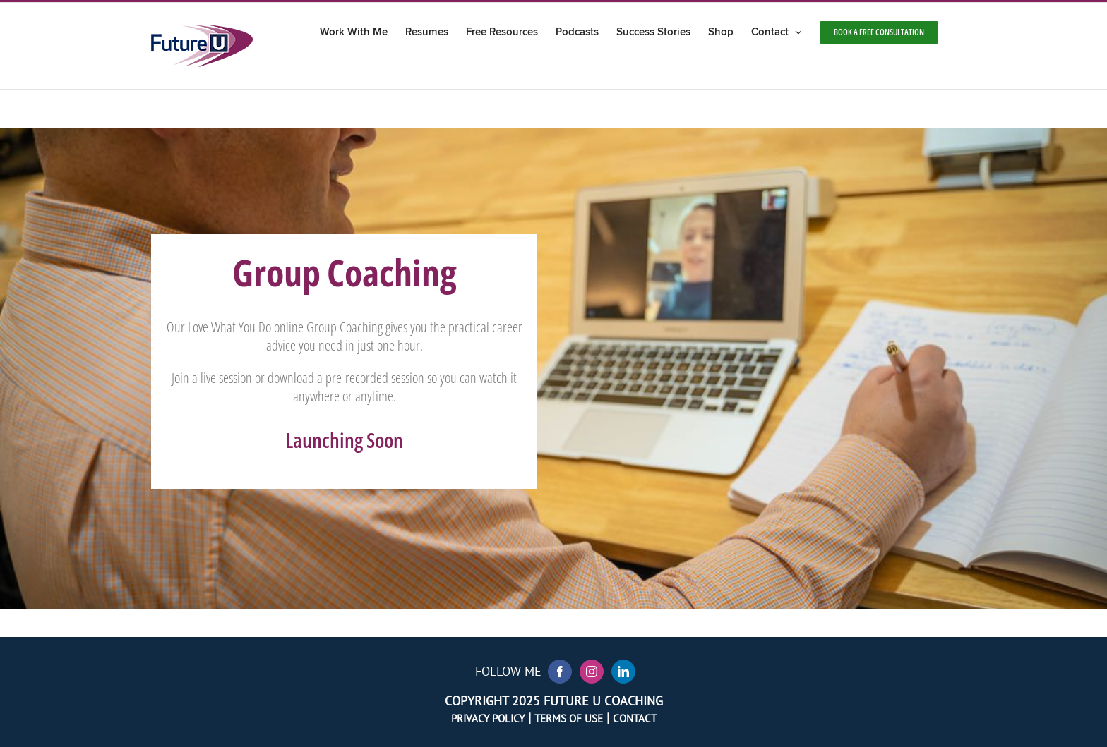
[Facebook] (560, 672)
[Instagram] (592, 672)
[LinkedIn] (623, 672)
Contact (635, 718)
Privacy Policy (488, 718)
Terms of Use (568, 718)
